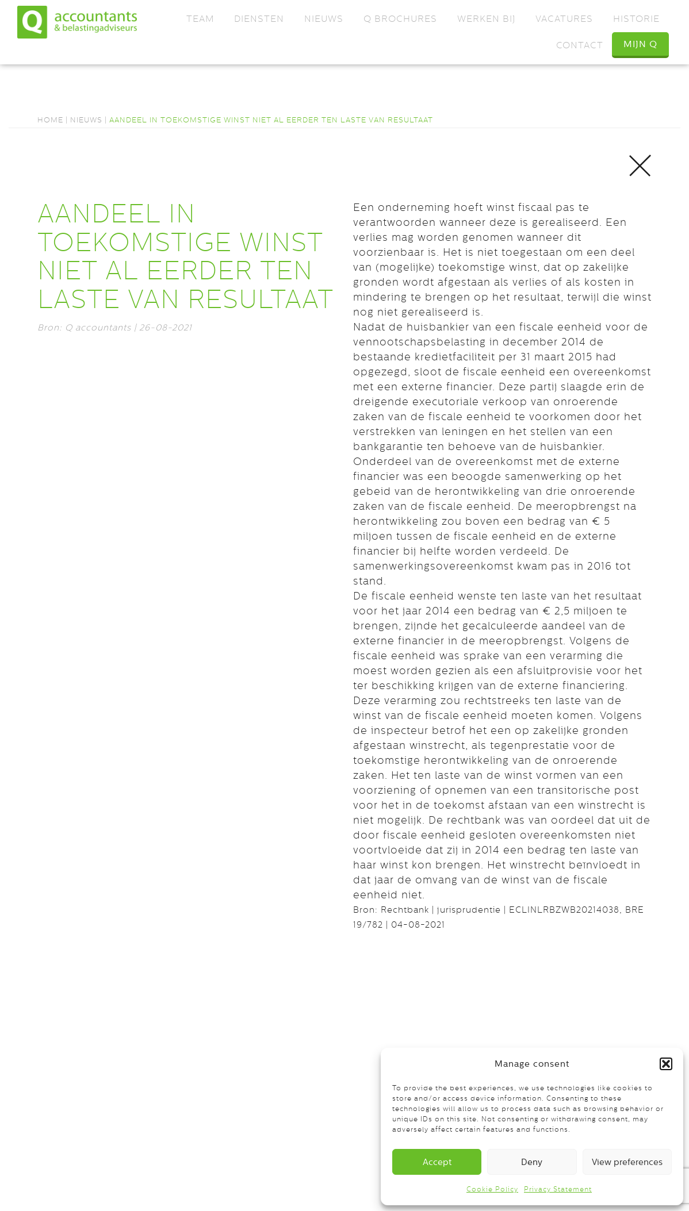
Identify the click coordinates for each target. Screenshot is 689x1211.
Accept (437, 1162)
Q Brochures (400, 19)
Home (50, 120)
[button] (666, 1064)
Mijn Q (640, 44)
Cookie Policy (492, 1189)
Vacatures (564, 19)
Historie (636, 19)
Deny (531, 1162)
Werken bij (486, 19)
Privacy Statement (558, 1189)
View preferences (627, 1162)
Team (200, 19)
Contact (579, 45)
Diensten (259, 19)
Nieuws (323, 19)
